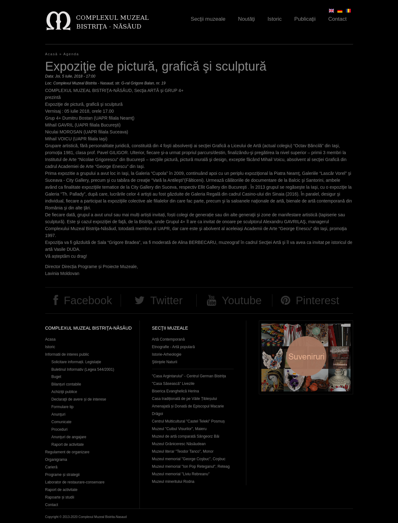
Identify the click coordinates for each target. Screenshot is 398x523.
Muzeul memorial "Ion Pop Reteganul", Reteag (191, 466)
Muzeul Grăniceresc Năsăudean (179, 444)
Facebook (88, 300)
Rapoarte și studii (59, 497)
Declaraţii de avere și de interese (79, 399)
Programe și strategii (62, 474)
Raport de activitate (68, 444)
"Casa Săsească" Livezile (173, 383)
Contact (337, 19)
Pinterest (317, 300)
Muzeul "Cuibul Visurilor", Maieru (179, 429)
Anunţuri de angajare (69, 437)
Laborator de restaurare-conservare (75, 482)
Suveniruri (306, 357)
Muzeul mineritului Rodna (173, 481)
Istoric (275, 19)
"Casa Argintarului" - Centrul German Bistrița (189, 376)
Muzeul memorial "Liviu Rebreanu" (181, 474)
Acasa (50, 339)
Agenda (71, 54)
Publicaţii (305, 19)
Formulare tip (63, 407)
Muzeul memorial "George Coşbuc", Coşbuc (189, 459)
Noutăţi (246, 19)
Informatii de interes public (67, 354)
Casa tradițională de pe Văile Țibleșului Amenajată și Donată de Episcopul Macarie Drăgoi (188, 406)
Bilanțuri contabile (66, 384)
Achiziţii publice (64, 392)
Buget (56, 377)
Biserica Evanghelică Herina (175, 391)
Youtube (242, 300)
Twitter (166, 300)
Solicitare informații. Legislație (76, 362)
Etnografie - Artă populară (173, 347)
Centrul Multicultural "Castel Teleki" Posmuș (188, 421)
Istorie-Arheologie (167, 354)
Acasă (51, 54)
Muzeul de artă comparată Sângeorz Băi (186, 436)
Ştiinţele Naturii (164, 362)
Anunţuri (59, 414)
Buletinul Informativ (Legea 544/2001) (83, 369)
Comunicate (62, 422)
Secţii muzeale (208, 19)
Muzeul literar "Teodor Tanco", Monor (183, 451)
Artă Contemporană (168, 339)
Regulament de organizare (67, 452)
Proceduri (60, 429)
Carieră (51, 467)
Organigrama (56, 459)
